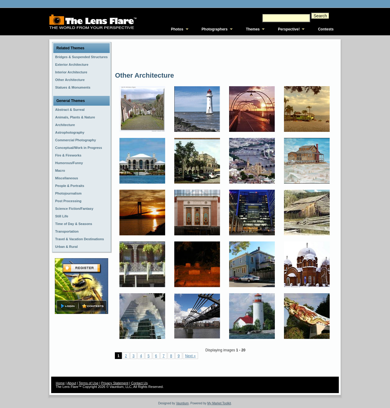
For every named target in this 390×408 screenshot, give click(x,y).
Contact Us (139, 383)
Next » (190, 356)
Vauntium (182, 403)
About (71, 383)
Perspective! (289, 29)
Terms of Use (88, 383)
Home (60, 383)
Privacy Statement (114, 383)
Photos (177, 29)
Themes (253, 29)
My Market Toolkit (219, 403)
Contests (326, 29)
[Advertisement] (226, 55)
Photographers (215, 29)
